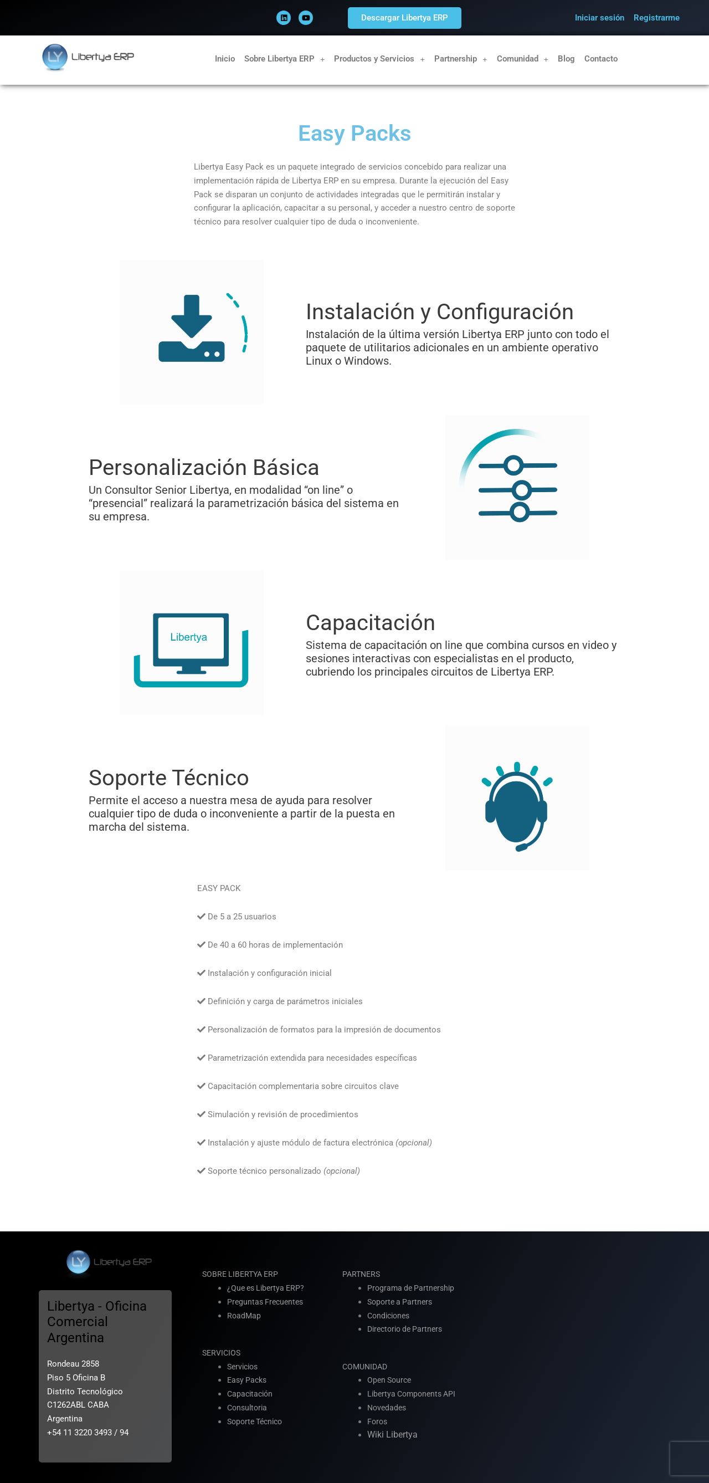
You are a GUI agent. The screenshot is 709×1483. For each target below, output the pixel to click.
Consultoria (248, 1408)
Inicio (225, 59)
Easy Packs (248, 1380)
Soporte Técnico (257, 1421)
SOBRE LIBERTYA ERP (242, 1274)
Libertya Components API (414, 1394)
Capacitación (251, 1394)
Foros (378, 1421)
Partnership (460, 59)
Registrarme (657, 18)
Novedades (388, 1408)
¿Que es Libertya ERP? (268, 1288)
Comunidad (523, 59)
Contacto (601, 59)
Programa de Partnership (413, 1288)
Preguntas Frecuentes (267, 1302)
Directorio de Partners (408, 1329)
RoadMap (244, 1316)
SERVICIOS (222, 1353)
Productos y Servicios (379, 59)
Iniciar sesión (599, 18)
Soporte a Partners (401, 1302)
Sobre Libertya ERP (284, 59)
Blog (566, 59)
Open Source (390, 1380)
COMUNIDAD (366, 1367)
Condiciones (390, 1316)
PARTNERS (362, 1274)
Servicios (244, 1367)
